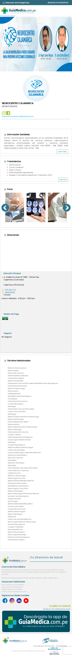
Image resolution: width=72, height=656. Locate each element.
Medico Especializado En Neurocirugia (22, 427)
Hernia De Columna (15, 458)
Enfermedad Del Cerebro (17, 483)
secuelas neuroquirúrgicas (18, 496)
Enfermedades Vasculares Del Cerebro (23, 468)
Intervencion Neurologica (17, 455)
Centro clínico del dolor (17, 412)
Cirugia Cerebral (14, 435)
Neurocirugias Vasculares (18, 488)
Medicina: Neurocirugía (17, 476)
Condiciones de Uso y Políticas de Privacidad (28, 651)
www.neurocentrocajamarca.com (18, 116)
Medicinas (12, 517)
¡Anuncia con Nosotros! (58, 2)
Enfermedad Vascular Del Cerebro (21, 409)
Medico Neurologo (14, 429)
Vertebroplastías (14, 394)
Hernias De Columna (16, 373)
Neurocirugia (13, 501)
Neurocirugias (13, 371)
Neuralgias (12, 460)
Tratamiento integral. (16, 378)
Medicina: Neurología (16, 463)
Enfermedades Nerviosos (17, 386)
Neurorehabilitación (15, 529)
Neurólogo (11, 442)
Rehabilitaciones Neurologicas (19, 396)
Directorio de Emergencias (17, 2)
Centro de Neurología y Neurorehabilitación (24, 453)
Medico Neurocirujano (16, 532)
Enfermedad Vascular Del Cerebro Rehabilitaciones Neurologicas (33, 383)
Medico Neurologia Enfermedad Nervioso (23, 494)
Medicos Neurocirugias (17, 512)
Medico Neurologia (15, 514)
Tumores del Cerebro (16, 506)
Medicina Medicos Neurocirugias (20, 447)
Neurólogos (12, 414)
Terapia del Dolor (14, 499)
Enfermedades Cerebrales (18, 376)
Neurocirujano (13, 391)
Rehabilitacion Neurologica (18, 486)
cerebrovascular (14, 473)
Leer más (62, 151)
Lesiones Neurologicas (16, 524)
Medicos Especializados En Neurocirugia (23, 417)
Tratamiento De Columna (17, 401)
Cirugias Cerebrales (15, 527)
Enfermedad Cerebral (16, 540)
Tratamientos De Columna (18, 432)
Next (70, 207)
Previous (2, 207)
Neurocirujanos (13, 424)
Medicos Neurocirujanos (17, 368)
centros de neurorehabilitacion (19, 519)
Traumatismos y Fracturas (18, 471)
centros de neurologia (16, 450)
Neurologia (12, 465)
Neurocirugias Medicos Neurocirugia (22, 522)
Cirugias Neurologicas (16, 445)
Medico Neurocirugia (16, 419)
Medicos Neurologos (15, 381)
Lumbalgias (12, 399)
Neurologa (12, 406)
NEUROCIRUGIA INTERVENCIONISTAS (21, 481)
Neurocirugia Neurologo (17, 535)
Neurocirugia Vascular (16, 478)
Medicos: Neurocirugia (16, 388)
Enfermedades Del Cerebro (18, 422)
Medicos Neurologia (15, 491)
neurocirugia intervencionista (19, 440)
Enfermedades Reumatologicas (20, 437)
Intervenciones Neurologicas (19, 537)
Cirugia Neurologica (15, 404)
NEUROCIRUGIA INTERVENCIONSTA (20, 504)
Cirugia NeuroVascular (17, 509)
